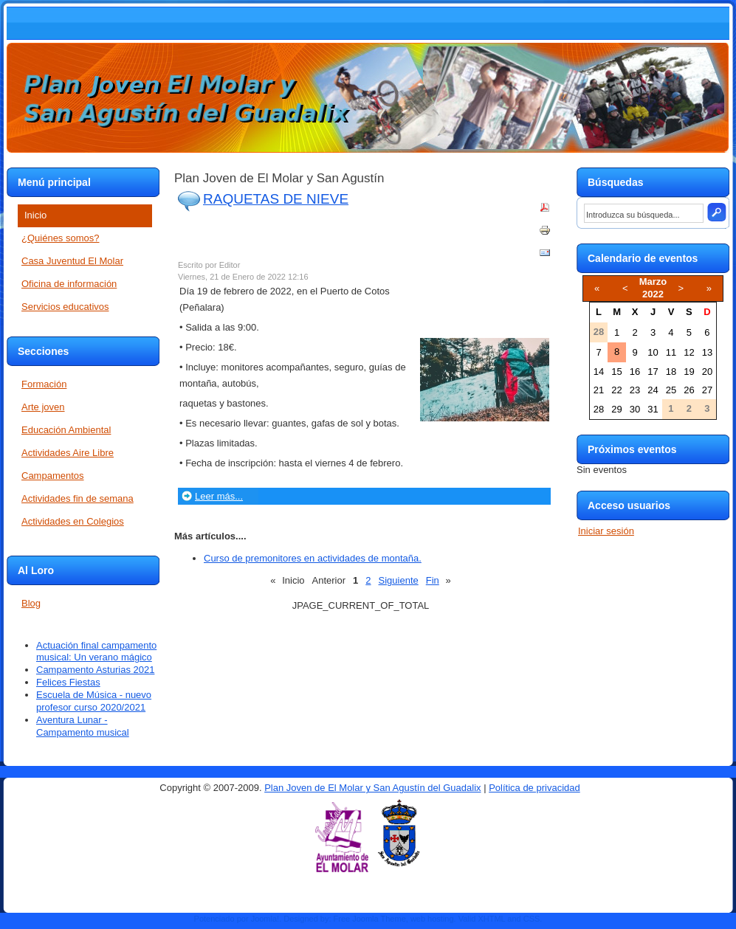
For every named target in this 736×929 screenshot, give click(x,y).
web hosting (432, 918)
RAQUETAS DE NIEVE (275, 199)
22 (616, 390)
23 (635, 390)
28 (599, 409)
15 (616, 371)
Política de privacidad (534, 787)
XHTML (491, 918)
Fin (432, 580)
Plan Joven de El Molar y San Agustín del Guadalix (372, 787)
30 (635, 409)
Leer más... (219, 496)
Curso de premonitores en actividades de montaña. (313, 558)
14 (599, 371)
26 (689, 390)
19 (689, 371)
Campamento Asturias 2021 (95, 669)
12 (689, 352)
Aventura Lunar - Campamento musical (82, 726)
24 (652, 390)
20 (707, 371)
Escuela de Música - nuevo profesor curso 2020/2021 (93, 701)
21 (599, 390)
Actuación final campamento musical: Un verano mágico (96, 651)
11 (671, 352)
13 (707, 352)
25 (671, 390)
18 (671, 371)
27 (707, 390)
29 (616, 409)
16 (635, 371)
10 (652, 352)
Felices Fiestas (68, 682)
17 (652, 371)
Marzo (653, 281)
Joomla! (265, 918)
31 (652, 409)
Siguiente (399, 580)
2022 (653, 294)
